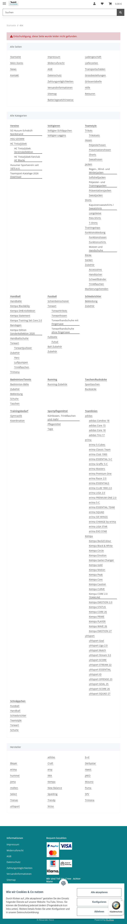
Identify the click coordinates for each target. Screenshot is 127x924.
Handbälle (16, 301)
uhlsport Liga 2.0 (98, 645)
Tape (50, 428)
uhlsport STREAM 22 (100, 664)
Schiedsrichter (18, 715)
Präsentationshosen (100, 149)
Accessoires (95, 269)
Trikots (88, 130)
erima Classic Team (99, 449)
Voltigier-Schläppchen (60, 130)
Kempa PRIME (96, 616)
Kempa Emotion (97, 555)
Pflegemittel (54, 424)
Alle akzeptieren (97, 892)
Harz (16, 357)
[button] (94, 3)
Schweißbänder (97, 279)
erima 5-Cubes (97, 444)
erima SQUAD (96, 512)
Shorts (92, 154)
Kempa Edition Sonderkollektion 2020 (22, 331)
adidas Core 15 (97, 425)
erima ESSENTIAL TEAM (102, 507)
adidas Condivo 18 (99, 420)
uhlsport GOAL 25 (98, 684)
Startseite (15, 56)
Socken (89, 260)
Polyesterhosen (97, 145)
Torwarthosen (59, 315)
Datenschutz (55, 75)
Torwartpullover (23, 347)
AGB (50, 69)
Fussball (14, 705)
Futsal (55, 341)
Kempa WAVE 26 (98, 626)
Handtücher (95, 274)
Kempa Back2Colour (100, 540)
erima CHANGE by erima (102, 521)
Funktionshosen (97, 237)
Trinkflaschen (96, 284)
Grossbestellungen (95, 75)
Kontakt (14, 75)
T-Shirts (93, 222)
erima (88, 439)
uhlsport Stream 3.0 (100, 655)
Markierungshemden (96, 288)
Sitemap (52, 93)
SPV (87, 794)
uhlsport (89, 635)
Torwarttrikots (59, 310)
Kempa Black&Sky (20, 306)
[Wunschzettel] (102, 3)
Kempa (89, 536)
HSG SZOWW (17, 138)
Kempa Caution (97, 584)
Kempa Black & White (101, 545)
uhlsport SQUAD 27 (99, 693)
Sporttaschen (92, 384)
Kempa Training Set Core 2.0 (26, 320)
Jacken (88, 164)
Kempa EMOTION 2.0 (100, 602)
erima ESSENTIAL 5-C (100, 459)
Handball (15, 710)
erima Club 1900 (98, 454)
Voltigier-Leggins (57, 135)
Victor (51, 806)
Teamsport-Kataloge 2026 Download (24, 175)
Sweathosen (95, 159)
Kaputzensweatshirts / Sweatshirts (101, 206)
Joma (13, 781)
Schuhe (14, 398)
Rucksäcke (90, 389)
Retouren (90, 93)
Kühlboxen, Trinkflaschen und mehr (62, 417)
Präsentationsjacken (100, 190)
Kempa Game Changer (101, 560)
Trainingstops (92, 227)
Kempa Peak (96, 574)
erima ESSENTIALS (99, 483)
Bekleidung (91, 301)
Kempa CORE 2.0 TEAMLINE (98, 595)
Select (13, 794)
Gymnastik (16, 415)
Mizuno (89, 781)
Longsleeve (95, 213)
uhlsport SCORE (97, 659)
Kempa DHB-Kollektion (22, 310)
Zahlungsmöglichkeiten (60, 81)
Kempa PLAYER (97, 621)
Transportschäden (95, 69)
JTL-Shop (110, 919)
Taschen (15, 403)
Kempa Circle (96, 550)
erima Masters (97, 468)
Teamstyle (15, 720)
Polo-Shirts (95, 218)
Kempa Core (96, 579)
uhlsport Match (97, 650)
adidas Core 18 (97, 430)
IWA (50, 775)
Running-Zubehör (57, 384)
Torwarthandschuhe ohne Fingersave (63, 330)
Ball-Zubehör (55, 346)
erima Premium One (100, 473)
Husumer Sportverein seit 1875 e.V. (24, 166)
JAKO (87, 775)
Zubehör (89, 264)
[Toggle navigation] (4, 2)
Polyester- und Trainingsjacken (97, 184)
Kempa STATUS (97, 607)
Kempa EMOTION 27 (100, 631)
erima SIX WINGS (98, 516)
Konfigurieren (97, 902)
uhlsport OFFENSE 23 (100, 679)
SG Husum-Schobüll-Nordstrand (21, 132)
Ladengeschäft (93, 56)
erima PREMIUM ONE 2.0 (102, 497)
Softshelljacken (97, 177)
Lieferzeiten (91, 63)
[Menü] (122, 901)
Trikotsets (94, 135)
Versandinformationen (60, 87)
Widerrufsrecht (56, 63)
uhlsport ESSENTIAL (100, 669)
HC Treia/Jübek (18, 143)
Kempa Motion (97, 569)
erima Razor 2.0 (97, 478)
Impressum (54, 56)
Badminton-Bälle (19, 384)
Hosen (88, 140)
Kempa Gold (96, 565)
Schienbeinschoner (58, 301)
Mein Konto (16, 63)
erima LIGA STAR (98, 526)
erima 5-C (94, 502)
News (13, 69)
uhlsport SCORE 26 (99, 688)
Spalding (52, 794)
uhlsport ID (95, 674)
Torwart (14, 343)
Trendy (51, 800)
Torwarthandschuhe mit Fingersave (65, 322)
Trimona (15, 372)
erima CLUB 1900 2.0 (100, 488)
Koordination (17, 420)
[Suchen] (60, 12)
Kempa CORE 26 (98, 611)
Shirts (88, 200)
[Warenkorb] (115, 3)
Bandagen (15, 325)
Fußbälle (52, 337)
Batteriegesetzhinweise (60, 99)
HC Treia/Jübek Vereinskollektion (23, 150)
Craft (50, 763)
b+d (87, 757)
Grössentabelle (93, 81)
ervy (50, 769)
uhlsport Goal (96, 640)
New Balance (55, 787)
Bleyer (13, 763)
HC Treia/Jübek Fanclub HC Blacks (27, 158)
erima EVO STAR (98, 531)
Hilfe (87, 87)
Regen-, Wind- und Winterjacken (99, 170)
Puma (88, 787)
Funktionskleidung (95, 232)
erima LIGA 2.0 (97, 492)
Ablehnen (97, 911)
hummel (15, 775)
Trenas (14, 800)
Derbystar (90, 763)
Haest (88, 769)
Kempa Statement (20, 315)
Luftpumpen (21, 362)
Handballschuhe (19, 338)
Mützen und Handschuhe (96, 248)
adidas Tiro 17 (97, 435)
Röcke (88, 255)
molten (14, 787)
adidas (88, 415)
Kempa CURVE (97, 589)
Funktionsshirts (97, 242)
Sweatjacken (96, 195)
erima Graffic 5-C (98, 463)
